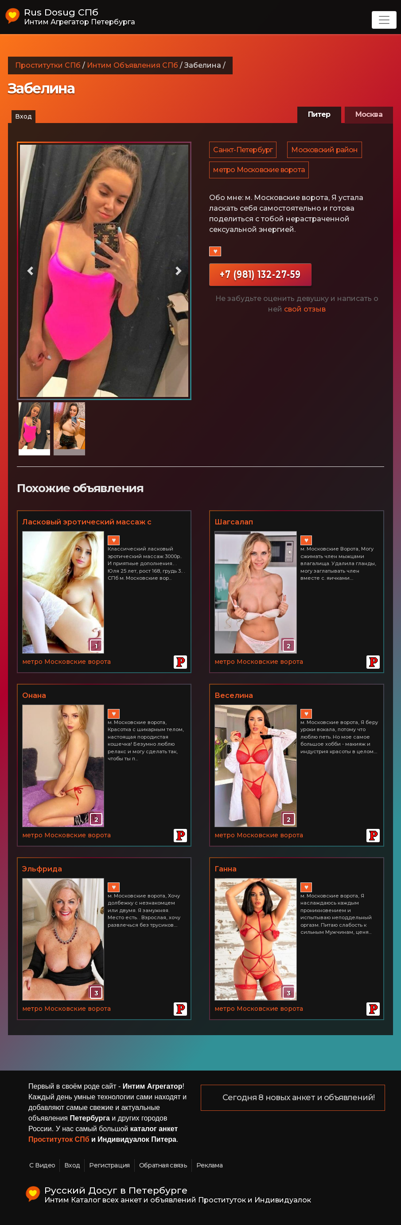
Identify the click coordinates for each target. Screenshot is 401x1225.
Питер (319, 114)
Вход (23, 116)
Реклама (209, 1165)
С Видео (42, 1165)
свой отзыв (305, 315)
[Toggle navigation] (384, 20)
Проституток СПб (59, 1139)
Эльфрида (42, 869)
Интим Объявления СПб (132, 65)
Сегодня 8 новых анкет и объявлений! (299, 1098)
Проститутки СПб (48, 65)
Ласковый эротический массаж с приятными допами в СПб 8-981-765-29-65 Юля (102, 523)
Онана (34, 695)
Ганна (225, 869)
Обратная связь (163, 1165)
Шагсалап (233, 522)
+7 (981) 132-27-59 (260, 280)
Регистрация (109, 1165)
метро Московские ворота (259, 174)
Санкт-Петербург (243, 151)
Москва (368, 114)
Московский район (325, 151)
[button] (30, 271)
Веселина (233, 695)
